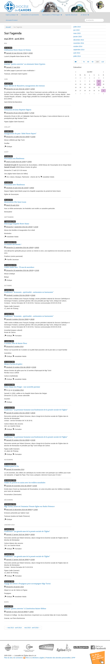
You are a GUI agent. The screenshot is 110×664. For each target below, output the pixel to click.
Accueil (8, 27)
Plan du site (8, 658)
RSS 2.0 (27, 658)
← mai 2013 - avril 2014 (14, 628)
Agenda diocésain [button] (71, 15)
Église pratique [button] (12, 15)
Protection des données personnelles (58, 658)
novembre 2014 (78, 43)
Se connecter (17, 658)
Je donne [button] (85, 15)
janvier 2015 (77, 36)
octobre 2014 (77, 46)
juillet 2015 (77, 27)
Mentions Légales (38, 658)
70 (84, 62)
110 (102, 62)
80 (88, 62)
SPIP (73, 658)
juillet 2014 (77, 56)
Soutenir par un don (99, 656)
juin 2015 (76, 30)
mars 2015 (77, 33)
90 (92, 62)
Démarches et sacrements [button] (30, 15)
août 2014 (76, 53)
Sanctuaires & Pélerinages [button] (52, 15)
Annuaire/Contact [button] (12, 20)
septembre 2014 (78, 50)
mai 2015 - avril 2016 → (32, 628)
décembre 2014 (78, 40)
